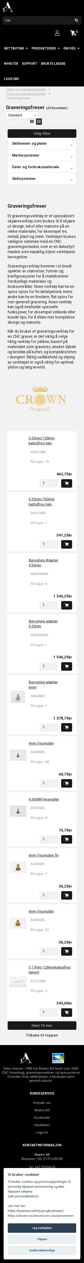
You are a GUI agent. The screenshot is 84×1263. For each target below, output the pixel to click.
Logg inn (11, 79)
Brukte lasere (53, 63)
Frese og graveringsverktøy (26, 94)
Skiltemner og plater (29, 143)
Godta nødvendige (42, 1250)
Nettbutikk (14, 48)
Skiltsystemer (24, 179)
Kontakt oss (42, 1103)
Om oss (69, 48)
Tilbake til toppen (42, 1035)
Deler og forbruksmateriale (26, 89)
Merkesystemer (26, 155)
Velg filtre (42, 133)
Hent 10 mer (42, 1026)
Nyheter (11, 63)
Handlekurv (42, 1125)
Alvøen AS (42, 1110)
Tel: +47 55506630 (42, 1167)
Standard (15, 115)
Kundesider (42, 1117)
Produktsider (44, 48)
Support (29, 63)
